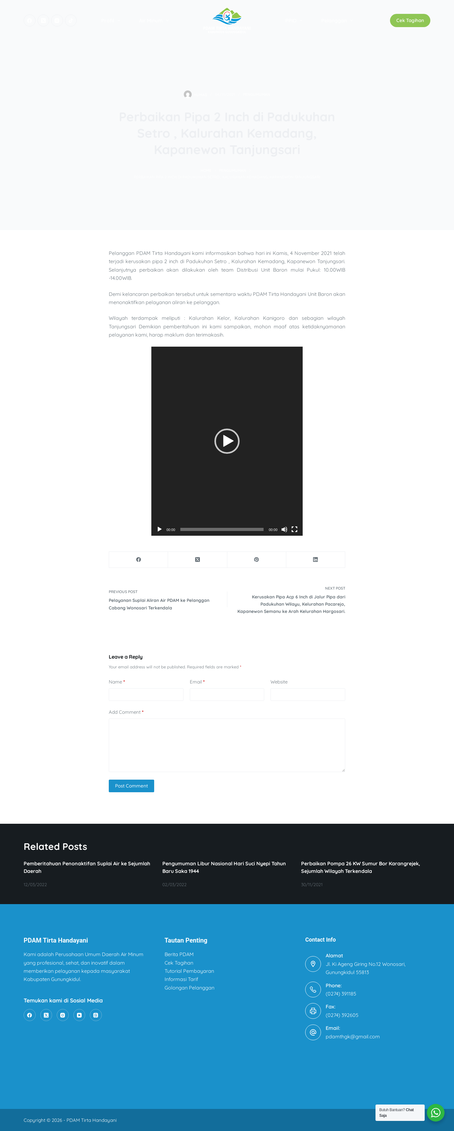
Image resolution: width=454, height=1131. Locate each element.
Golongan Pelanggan (189, 987)
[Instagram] (57, 20)
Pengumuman (256, 94)
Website (279, 682)
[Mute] (284, 529)
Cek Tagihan (410, 20)
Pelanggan (338, 20)
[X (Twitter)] (43, 20)
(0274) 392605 (342, 1015)
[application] (227, 441)
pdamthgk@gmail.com (353, 1036)
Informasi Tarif (181, 979)
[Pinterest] (256, 560)
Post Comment (131, 786)
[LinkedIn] (315, 560)
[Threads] (96, 1015)
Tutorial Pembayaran (189, 971)
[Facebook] (30, 20)
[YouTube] (79, 1015)
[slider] (222, 529)
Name (117, 682)
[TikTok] (71, 20)
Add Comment (126, 712)
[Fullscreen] (294, 529)
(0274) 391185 (341, 993)
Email (197, 682)
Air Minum (155, 20)
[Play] (159, 529)
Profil (112, 20)
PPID (295, 20)
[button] (227, 441)
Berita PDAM (179, 954)
